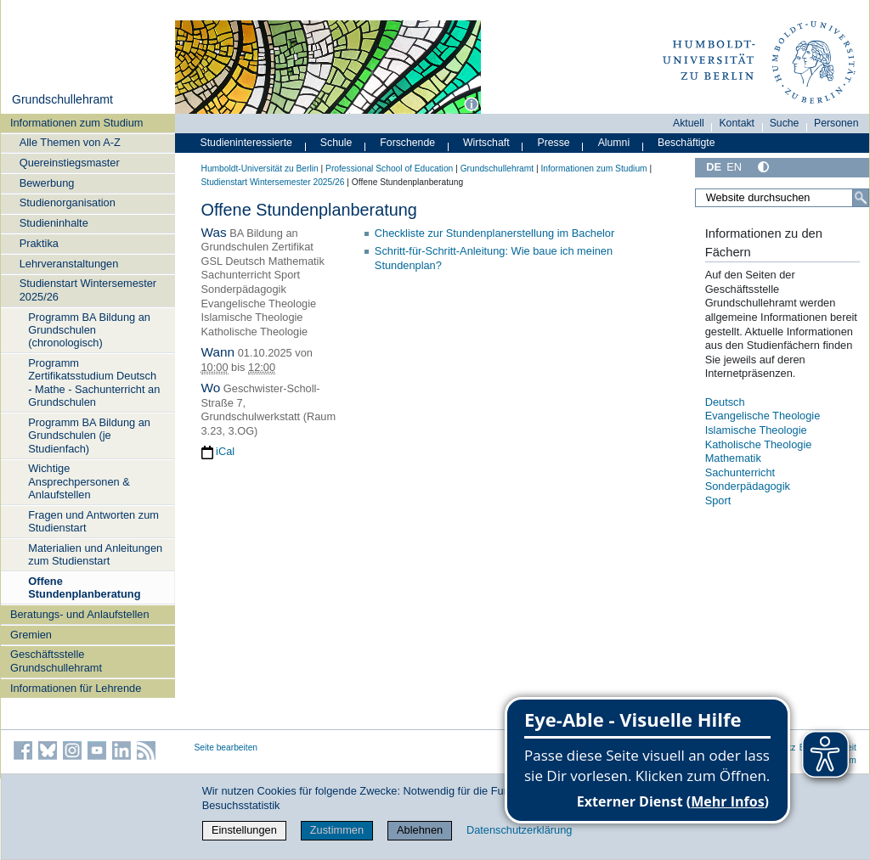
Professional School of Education (389, 168)
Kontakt (736, 123)
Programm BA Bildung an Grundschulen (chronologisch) (89, 330)
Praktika (39, 243)
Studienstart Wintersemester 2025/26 (88, 289)
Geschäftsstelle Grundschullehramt (56, 660)
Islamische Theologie (756, 430)
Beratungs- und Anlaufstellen (80, 614)
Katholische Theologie (758, 444)
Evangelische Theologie (763, 415)
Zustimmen (337, 829)
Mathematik (733, 458)
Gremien (31, 634)
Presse (554, 143)
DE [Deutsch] (713, 166)
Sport (718, 500)
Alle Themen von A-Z (70, 142)
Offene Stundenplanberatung (84, 587)
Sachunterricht (740, 472)
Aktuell (688, 123)
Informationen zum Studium (76, 122)
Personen (836, 123)
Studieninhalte (54, 222)
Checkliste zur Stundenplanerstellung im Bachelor (496, 233)
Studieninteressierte (246, 143)
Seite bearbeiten (226, 747)
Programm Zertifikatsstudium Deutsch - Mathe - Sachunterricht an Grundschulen (94, 382)
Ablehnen (420, 829)
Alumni (614, 143)
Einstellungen (244, 829)
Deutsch (725, 402)
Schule (336, 143)
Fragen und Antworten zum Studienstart (93, 521)
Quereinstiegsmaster (70, 162)
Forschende (407, 143)
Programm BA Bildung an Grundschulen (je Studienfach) (89, 435)
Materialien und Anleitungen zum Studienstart (95, 554)
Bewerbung (47, 183)
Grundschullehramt (62, 99)
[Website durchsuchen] (781, 197)
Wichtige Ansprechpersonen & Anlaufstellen (79, 481)
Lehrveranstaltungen (69, 263)
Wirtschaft (486, 143)
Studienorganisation (68, 202)
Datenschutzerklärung (519, 829)
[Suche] (860, 197)
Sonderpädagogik (747, 486)
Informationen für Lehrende (75, 688)
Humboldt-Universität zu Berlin (260, 168)
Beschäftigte (686, 143)
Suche (784, 123)
